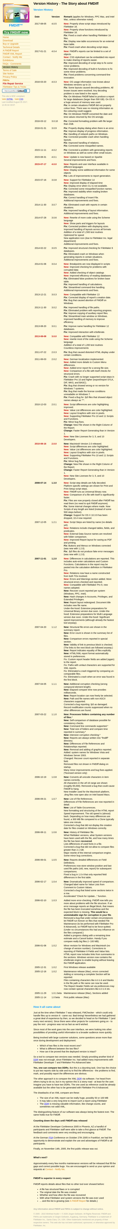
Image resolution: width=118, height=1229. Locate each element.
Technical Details (11, 47)
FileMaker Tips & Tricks (14, 87)
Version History (10, 67)
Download (8, 40)
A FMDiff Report (11, 50)
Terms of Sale (10, 70)
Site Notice (8, 73)
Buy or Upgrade (11, 44)
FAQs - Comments (12, 64)
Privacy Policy (10, 77)
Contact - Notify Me (12, 57)
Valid (7, 99)
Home (6, 37)
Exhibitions (8, 60)
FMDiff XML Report (12, 54)
